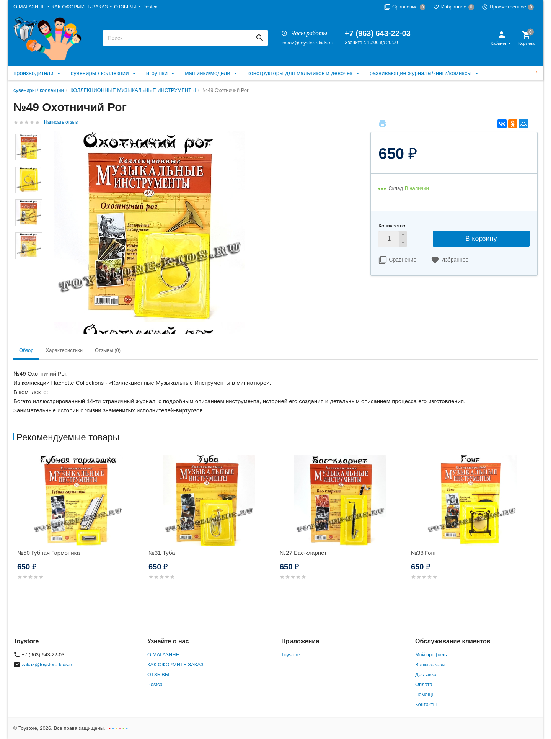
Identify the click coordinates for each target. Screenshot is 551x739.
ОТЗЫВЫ (125, 7)
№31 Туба (161, 552)
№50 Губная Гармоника (48, 552)
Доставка (426, 674)
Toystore (290, 654)
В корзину (481, 238)
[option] (79, 526)
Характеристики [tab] (64, 350)
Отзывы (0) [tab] (108, 350)
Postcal (150, 7)
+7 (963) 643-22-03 (378, 33)
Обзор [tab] (26, 350)
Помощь (424, 694)
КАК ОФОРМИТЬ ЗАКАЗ (80, 7)
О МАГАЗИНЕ (29, 7)
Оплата (423, 684)
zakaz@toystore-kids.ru (307, 43)
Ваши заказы (430, 664)
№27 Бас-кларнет (303, 552)
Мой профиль (431, 654)
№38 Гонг (423, 552)
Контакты (426, 704)
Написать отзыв (61, 122)
